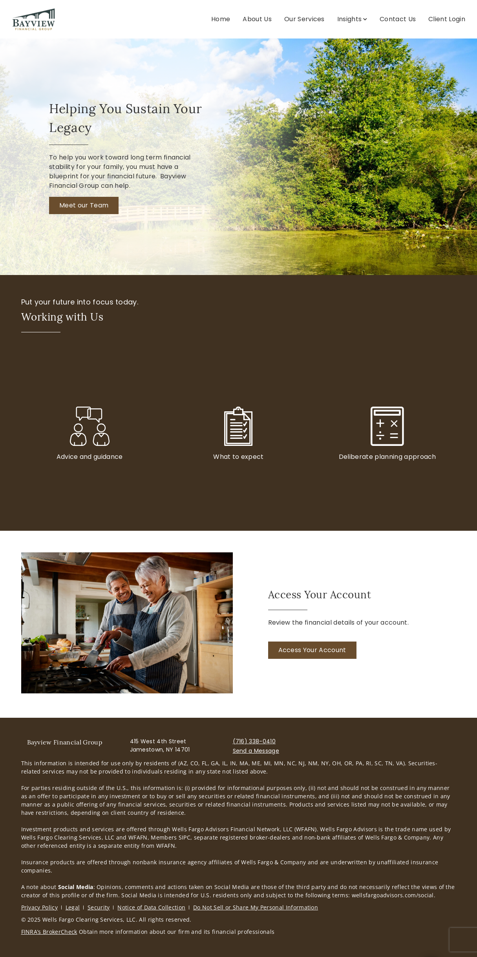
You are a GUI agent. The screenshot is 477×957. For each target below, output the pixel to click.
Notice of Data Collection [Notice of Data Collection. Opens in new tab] (151, 907)
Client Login (446, 19)
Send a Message (256, 751)
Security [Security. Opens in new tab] (99, 907)
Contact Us (398, 19)
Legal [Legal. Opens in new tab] (73, 907)
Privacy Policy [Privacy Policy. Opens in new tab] (39, 907)
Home (220, 19)
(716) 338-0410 (254, 741)
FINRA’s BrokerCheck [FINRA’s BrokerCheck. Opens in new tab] (49, 931)
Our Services (304, 19)
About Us (257, 19)
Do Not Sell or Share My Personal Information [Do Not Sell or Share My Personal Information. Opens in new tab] (255, 907)
